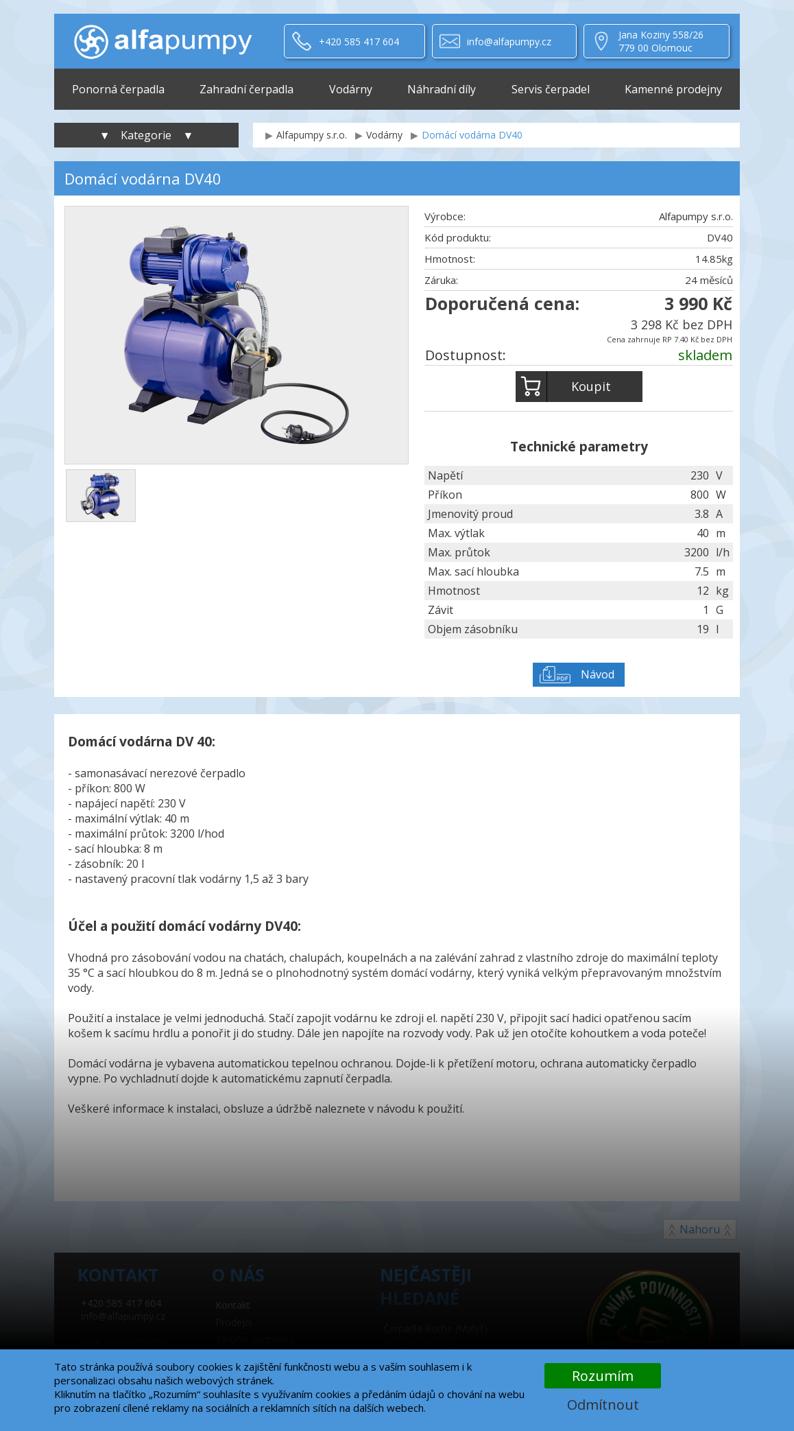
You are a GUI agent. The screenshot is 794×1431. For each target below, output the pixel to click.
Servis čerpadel (551, 89)
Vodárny (350, 89)
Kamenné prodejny (673, 89)
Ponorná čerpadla (118, 89)
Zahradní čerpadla (246, 89)
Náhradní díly (441, 89)
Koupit (563, 386)
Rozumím (603, 1376)
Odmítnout (603, 1404)
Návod (597, 674)
